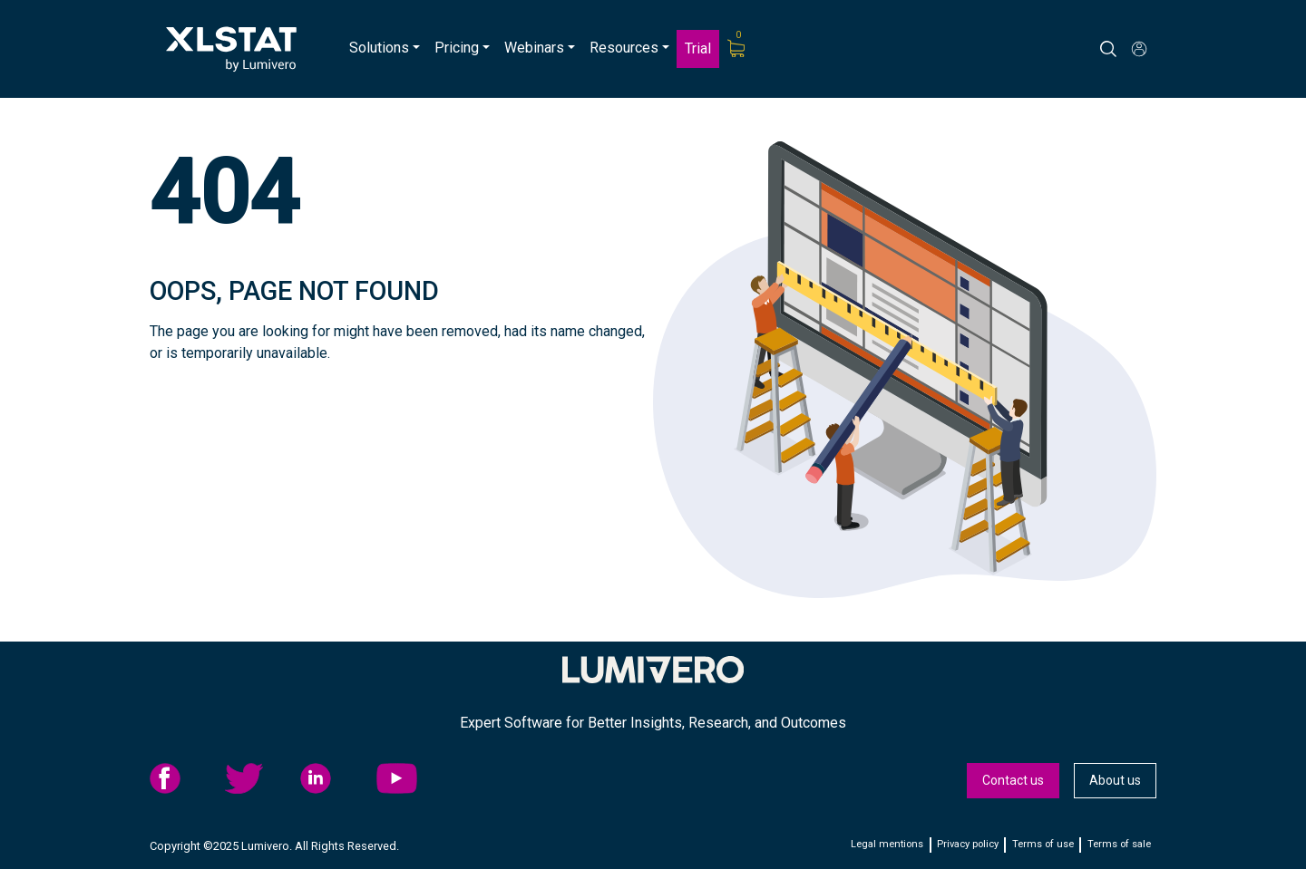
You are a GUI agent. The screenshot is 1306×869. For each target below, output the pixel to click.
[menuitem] (384, 49)
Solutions (379, 47)
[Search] (1124, 49)
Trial (698, 48)
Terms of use (1043, 844)
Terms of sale (1119, 844)
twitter (257, 778)
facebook (182, 778)
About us (1115, 780)
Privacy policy (968, 844)
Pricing (456, 47)
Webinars (534, 47)
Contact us (1013, 780)
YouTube (409, 778)
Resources (624, 47)
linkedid (332, 778)
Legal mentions (887, 844)
